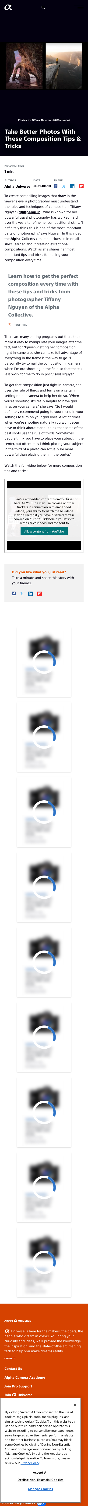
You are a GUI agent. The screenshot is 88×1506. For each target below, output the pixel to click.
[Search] (43, 7)
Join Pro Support (18, 1386)
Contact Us (13, 1368)
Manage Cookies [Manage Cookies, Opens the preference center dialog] (40, 1489)
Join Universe (18, 1394)
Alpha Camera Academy (24, 1377)
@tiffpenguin (29, 211)
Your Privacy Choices (24, 1503)
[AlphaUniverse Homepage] (8, 8)
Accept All (40, 1472)
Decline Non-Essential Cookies (40, 1480)
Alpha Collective (24, 238)
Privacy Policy (30, 1463)
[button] (79, 7)
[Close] (75, 1405)
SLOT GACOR (87, 1319)
